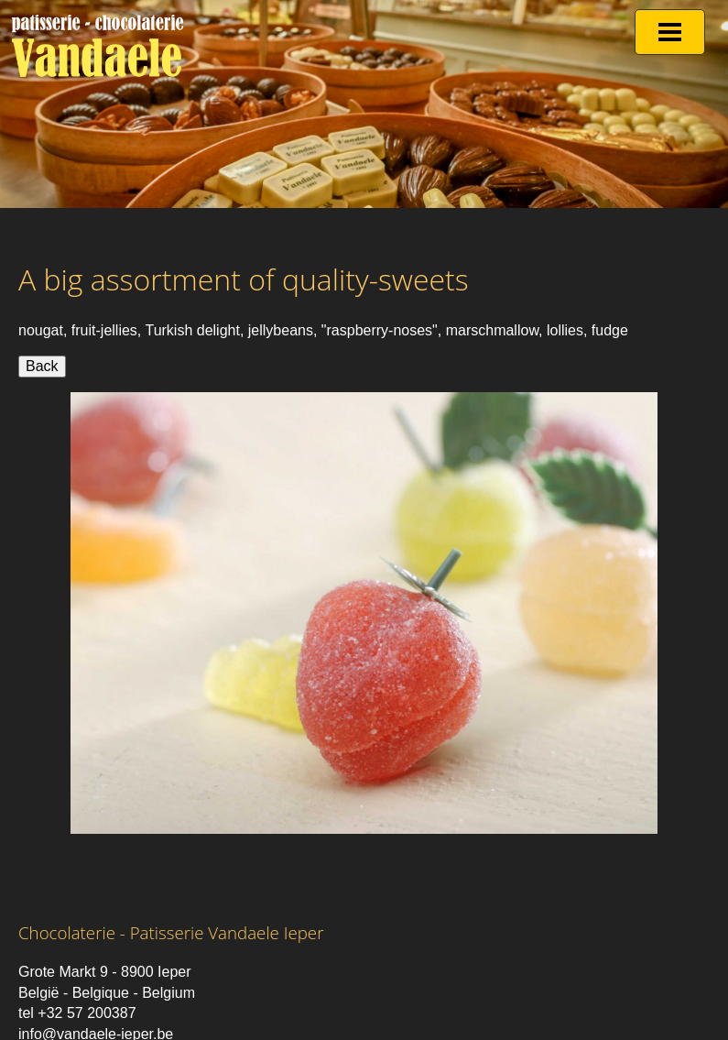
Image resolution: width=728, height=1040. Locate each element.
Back (42, 366)
